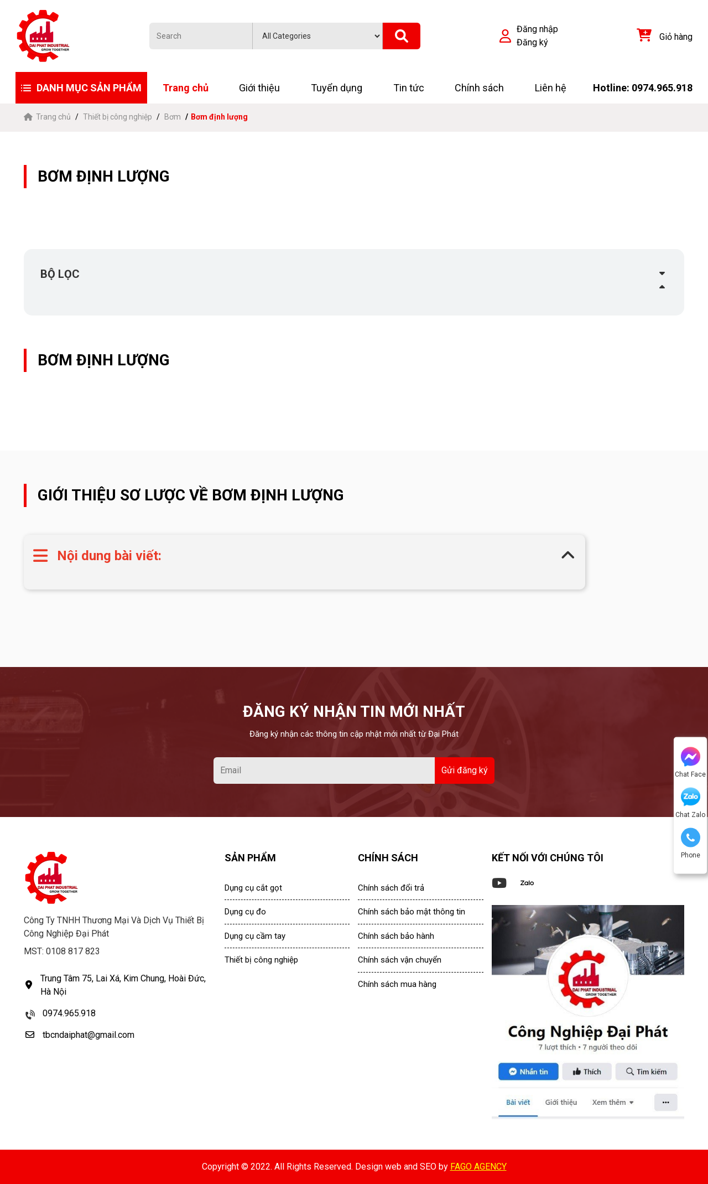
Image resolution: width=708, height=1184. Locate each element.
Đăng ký (532, 42)
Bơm (172, 116)
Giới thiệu (259, 88)
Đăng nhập (537, 29)
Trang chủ (186, 88)
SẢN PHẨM (250, 858)
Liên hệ (550, 88)
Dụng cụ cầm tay (255, 936)
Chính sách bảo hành (396, 936)
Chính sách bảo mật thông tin (411, 912)
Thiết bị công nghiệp (117, 116)
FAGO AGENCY (478, 1166)
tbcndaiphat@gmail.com (88, 1035)
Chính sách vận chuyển (399, 960)
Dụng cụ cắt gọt (253, 888)
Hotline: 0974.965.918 (643, 88)
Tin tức (408, 88)
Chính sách (479, 88)
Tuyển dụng (336, 88)
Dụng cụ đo (245, 912)
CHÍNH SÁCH (388, 858)
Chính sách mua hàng (397, 984)
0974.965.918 (69, 1013)
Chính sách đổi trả (391, 888)
